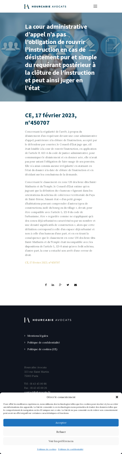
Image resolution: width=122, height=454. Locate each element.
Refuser (61, 432)
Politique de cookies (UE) (42, 349)
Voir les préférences (61, 441)
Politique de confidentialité (70, 449)
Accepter (61, 422)
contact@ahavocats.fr (37, 392)
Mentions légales (37, 335)
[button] (117, 397)
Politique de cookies (46, 449)
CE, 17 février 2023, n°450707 (42, 262)
